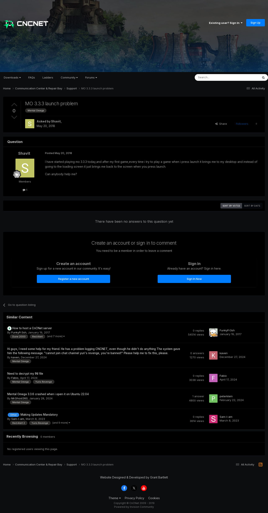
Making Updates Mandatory (39, 414)
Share (221, 123)
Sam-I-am (17, 418)
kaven (15, 357)
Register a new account (73, 278)
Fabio (14, 377)
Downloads (12, 77)
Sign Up (255, 22)
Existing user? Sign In (225, 22)
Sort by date (252, 205)
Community (69, 77)
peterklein (226, 396)
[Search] (216, 77)
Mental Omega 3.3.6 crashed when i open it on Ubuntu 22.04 (48, 394)
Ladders (48, 77)
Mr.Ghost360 (19, 398)
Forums (91, 77)
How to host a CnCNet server (32, 328)
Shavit (56, 121)
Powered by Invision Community (134, 506)
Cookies (154, 498)
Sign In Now (194, 278)
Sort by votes (231, 205)
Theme (114, 498)
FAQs (31, 77)
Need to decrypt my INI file (25, 373)
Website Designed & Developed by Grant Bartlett (134, 477)
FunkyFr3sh (18, 332)
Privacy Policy (134, 498)
